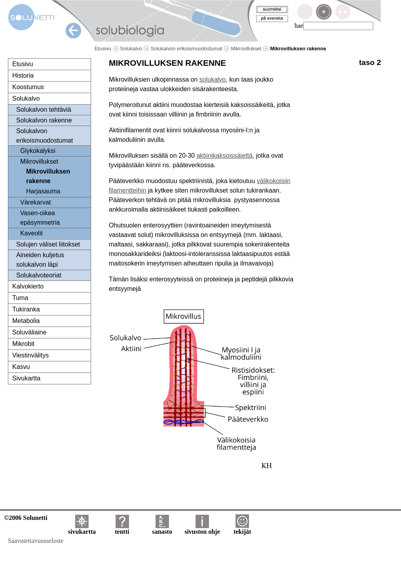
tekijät (242, 529)
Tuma (20, 297)
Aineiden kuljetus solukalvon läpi (40, 260)
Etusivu (107, 49)
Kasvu (21, 366)
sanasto (162, 529)
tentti (122, 529)
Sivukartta (26, 378)
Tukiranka (26, 309)
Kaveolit (31, 233)
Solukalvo (134, 49)
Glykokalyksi (37, 150)
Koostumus (28, 87)
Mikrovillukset (250, 49)
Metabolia (26, 320)
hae (299, 25)
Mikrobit (23, 343)
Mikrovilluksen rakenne (48, 176)
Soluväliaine (29, 332)
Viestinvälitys (30, 355)
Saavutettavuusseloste (35, 540)
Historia (23, 75)
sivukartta (82, 529)
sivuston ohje (202, 529)
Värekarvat (35, 202)
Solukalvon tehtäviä (43, 109)
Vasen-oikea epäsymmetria (40, 218)
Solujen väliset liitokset (48, 244)
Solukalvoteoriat (38, 275)
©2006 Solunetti (25, 517)
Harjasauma (43, 191)
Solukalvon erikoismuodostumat (190, 49)
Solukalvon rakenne (44, 120)
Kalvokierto (28, 286)
